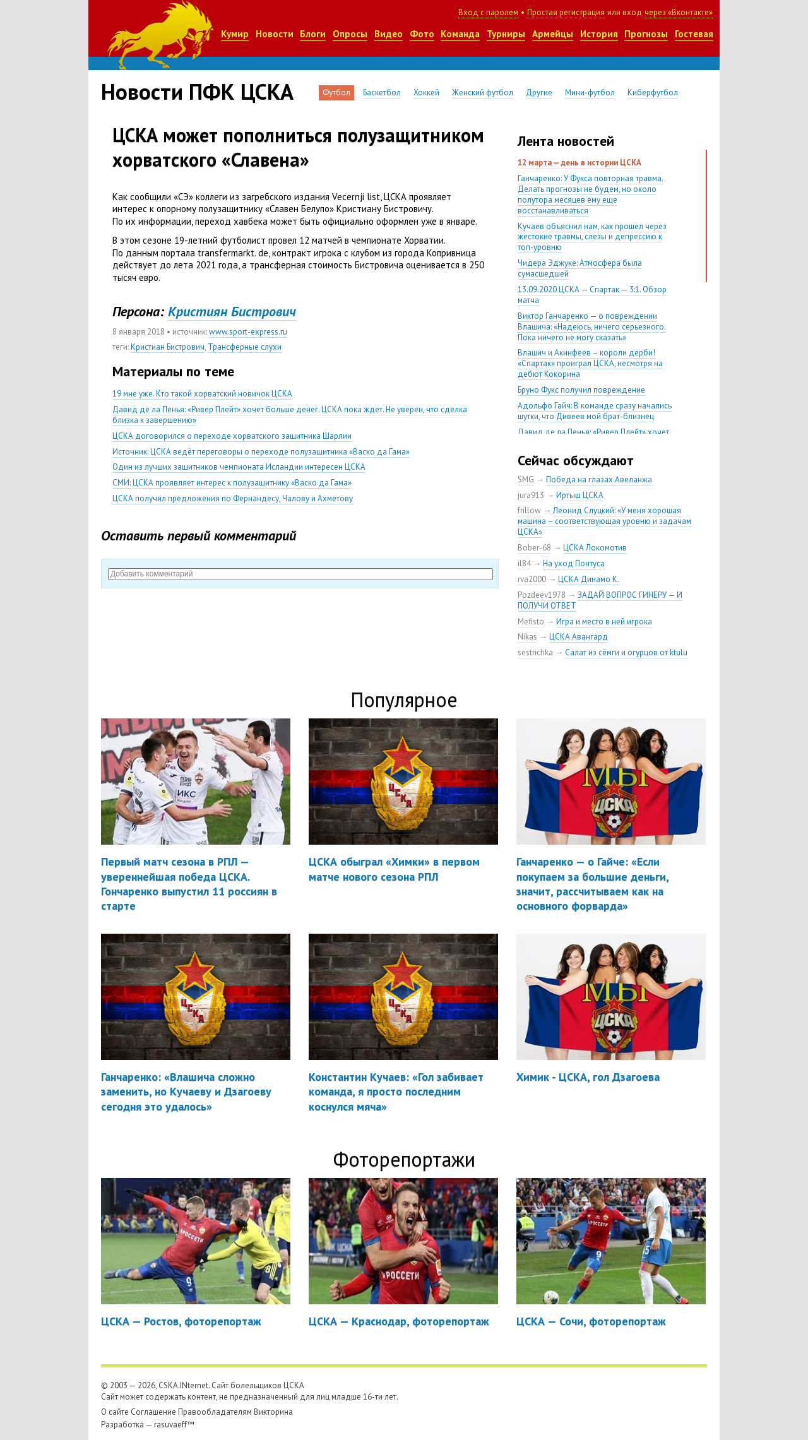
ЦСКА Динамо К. (588, 579)
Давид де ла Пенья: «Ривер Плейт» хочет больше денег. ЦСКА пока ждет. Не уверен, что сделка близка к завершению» (289, 414)
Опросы (350, 34)
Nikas (527, 636)
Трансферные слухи (245, 347)
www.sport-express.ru (248, 331)
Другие (539, 92)
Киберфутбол (652, 92)
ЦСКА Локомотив (595, 547)
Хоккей (426, 92)
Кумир (235, 34)
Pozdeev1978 (542, 595)
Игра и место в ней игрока (604, 621)
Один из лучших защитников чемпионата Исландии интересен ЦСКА (238, 466)
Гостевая (694, 34)
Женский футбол (482, 92)
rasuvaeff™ (174, 1424)
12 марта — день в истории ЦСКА (579, 162)
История (599, 34)
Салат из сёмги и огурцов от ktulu (626, 652)
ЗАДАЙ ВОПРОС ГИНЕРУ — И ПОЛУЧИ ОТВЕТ (600, 600)
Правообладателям (215, 1412)
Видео (388, 34)
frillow (529, 510)
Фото (422, 34)
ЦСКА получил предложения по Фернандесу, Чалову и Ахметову (232, 498)
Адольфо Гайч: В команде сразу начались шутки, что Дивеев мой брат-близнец (595, 411)
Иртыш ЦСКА (579, 495)
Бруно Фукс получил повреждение (581, 389)
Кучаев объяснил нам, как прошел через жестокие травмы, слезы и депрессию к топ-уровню (592, 237)
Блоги (313, 34)
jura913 (531, 495)
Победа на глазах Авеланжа (599, 479)
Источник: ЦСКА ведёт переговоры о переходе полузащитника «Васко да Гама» (261, 451)
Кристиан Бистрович (168, 347)
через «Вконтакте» (679, 12)
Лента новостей (566, 141)
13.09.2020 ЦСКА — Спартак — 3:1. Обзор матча (592, 295)
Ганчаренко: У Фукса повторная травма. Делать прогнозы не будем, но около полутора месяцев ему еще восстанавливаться (590, 194)
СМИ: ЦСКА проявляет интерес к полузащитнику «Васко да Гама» (232, 482)
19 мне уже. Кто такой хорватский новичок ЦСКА (202, 393)
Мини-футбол (590, 92)
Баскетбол (382, 92)
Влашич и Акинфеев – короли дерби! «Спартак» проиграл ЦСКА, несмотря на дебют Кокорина (590, 363)
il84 (524, 563)
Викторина (273, 1412)
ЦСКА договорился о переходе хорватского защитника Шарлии (232, 436)
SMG (526, 479)
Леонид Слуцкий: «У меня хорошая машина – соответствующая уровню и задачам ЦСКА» (604, 521)
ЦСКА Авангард (578, 636)
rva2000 (532, 579)
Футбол (336, 92)
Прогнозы (646, 34)
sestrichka (535, 652)
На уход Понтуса (574, 563)
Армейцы (552, 34)
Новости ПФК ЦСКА (197, 91)
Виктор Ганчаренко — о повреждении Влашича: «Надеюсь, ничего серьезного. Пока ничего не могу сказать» (592, 327)
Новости (275, 34)
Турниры (506, 34)
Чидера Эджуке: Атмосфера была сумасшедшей (580, 268)
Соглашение (153, 1412)
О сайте (115, 1412)
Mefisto (531, 621)
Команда (460, 34)
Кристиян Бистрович (232, 311)
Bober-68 (534, 547)
